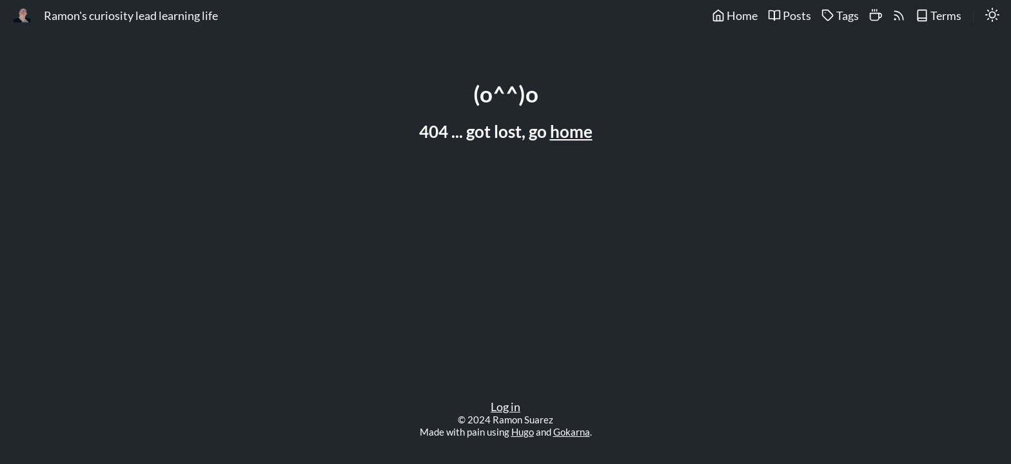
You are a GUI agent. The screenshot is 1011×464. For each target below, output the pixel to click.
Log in (505, 407)
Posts (789, 16)
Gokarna (571, 432)
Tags (840, 16)
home (571, 131)
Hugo (522, 432)
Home (735, 16)
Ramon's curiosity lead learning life (131, 16)
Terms (938, 16)
